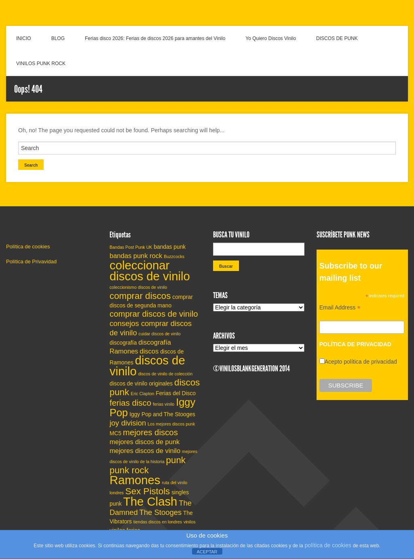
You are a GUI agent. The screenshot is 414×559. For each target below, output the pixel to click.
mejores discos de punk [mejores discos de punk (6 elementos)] (145, 441)
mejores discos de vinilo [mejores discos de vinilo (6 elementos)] (145, 450)
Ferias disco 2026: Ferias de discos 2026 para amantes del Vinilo (155, 38)
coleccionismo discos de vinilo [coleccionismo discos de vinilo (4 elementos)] (138, 287)
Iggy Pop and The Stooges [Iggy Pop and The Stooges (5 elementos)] (162, 414)
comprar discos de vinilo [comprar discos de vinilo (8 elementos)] (154, 313)
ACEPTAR (206, 551)
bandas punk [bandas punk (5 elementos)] (170, 247)
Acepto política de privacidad (361, 361)
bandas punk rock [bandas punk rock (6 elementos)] (136, 255)
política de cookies (328, 545)
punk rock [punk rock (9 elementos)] (129, 470)
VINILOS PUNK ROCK (40, 63)
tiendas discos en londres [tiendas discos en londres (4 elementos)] (157, 521)
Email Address (340, 308)
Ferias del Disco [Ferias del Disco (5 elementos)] (176, 393)
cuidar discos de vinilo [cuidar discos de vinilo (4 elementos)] (160, 333)
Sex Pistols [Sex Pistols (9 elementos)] (147, 491)
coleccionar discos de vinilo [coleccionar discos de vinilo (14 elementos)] (150, 270)
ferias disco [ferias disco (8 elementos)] (130, 402)
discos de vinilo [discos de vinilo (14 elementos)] (147, 366)
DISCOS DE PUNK (337, 38)
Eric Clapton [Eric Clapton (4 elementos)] (142, 393)
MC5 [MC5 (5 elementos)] (115, 433)
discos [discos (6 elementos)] (149, 351)
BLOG (58, 38)
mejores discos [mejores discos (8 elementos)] (150, 432)
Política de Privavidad (31, 261)
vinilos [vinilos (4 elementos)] (190, 521)
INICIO (23, 38)
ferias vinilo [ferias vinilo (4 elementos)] (163, 404)
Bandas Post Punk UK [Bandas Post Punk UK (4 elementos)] (131, 247)
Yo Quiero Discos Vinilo (270, 38)
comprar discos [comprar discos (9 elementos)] (140, 296)
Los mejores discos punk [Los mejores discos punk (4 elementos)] (171, 423)
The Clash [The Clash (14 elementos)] (150, 501)
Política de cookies (28, 247)
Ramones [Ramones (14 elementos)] (135, 480)
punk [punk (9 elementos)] (176, 460)
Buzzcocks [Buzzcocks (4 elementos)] (174, 256)
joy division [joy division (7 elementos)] (128, 423)
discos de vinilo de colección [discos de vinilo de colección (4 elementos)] (165, 373)
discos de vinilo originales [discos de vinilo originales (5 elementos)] (141, 384)
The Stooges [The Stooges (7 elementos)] (160, 512)
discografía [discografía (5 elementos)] (123, 343)
